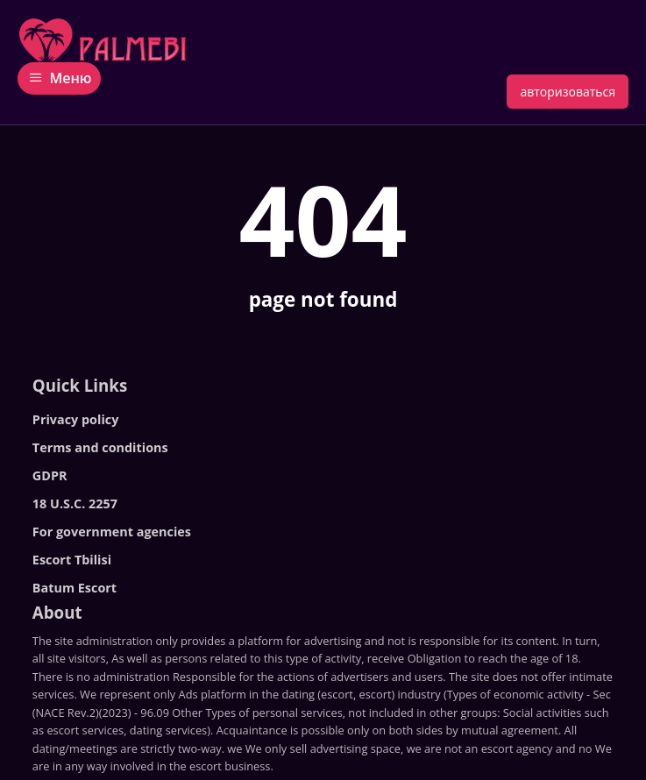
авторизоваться (567, 91)
